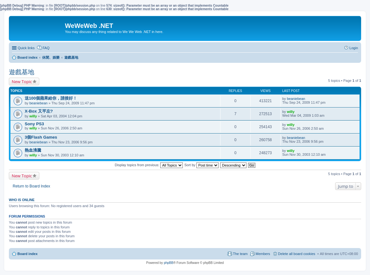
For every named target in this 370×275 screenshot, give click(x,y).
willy (33, 116)
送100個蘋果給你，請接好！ (51, 98)
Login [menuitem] (353, 48)
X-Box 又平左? (39, 111)
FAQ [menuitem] (45, 48)
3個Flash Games (41, 137)
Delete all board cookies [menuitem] (296, 254)
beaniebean (38, 103)
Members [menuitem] (263, 254)
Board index (27, 254)
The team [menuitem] (240, 254)
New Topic (22, 81)
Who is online (22, 200)
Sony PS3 (34, 123)
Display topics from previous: (149, 165)
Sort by (201, 165)
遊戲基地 (21, 72)
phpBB (168, 263)
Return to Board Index (31, 186)
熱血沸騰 (33, 150)
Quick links (26, 48)
